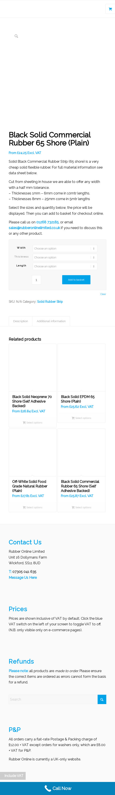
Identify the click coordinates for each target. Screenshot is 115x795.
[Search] (58, 699)
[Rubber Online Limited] (44, 9)
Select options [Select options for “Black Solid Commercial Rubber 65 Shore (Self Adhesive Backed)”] (81, 508)
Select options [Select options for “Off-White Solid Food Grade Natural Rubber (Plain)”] (32, 508)
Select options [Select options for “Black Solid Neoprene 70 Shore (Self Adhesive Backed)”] (32, 423)
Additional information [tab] (51, 321)
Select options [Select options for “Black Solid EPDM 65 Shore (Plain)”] (81, 418)
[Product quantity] (36, 280)
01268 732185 (47, 222)
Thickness (21, 256)
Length (21, 265)
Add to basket (76, 279)
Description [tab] (20, 321)
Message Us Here (23, 578)
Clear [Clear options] (103, 294)
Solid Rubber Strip (50, 301)
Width (21, 247)
